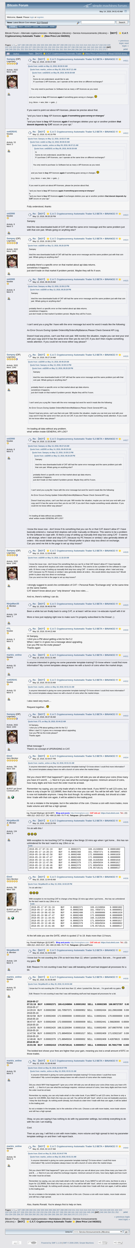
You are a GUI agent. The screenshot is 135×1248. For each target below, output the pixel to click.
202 (38, 45)
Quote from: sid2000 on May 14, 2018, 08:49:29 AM (48, 362)
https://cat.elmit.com (110, 813)
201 (34, 45)
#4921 (125, 61)
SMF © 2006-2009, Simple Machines (78, 1243)
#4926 (125, 356)
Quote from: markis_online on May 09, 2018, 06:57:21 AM (53, 69)
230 (42, 47)
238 (73, 47)
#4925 (125, 281)
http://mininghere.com (80, 813)
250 (14, 49)
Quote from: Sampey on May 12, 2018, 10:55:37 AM (48, 139)
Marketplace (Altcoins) (60, 33)
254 (30, 49)
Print (126, 49)
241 (84, 47)
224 (18, 47)
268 (84, 49)
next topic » (125, 44)
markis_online (14, 655)
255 (34, 49)
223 (14, 47)
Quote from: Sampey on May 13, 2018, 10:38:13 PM (48, 286)
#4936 (125, 878)
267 (81, 49)
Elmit (9, 756)
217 (97, 45)
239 (77, 47)
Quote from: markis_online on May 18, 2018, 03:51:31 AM (51, 687)
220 (109, 45)
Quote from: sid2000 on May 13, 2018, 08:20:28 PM (48, 246)
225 (22, 47)
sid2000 (11, 213)
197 (19, 45)
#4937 (125, 952)
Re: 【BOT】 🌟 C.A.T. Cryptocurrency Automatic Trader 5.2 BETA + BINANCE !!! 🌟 (77, 59)
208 (62, 45)
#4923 (125, 215)
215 (89, 45)
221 (7, 47)
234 (57, 47)
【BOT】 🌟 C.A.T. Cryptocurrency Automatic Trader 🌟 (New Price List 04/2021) (59, 1221)
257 (42, 49)
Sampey (11, 59)
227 (30, 47)
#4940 (125, 1148)
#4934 (125, 757)
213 (81, 45)
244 (96, 47)
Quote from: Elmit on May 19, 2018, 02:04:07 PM (47, 1068)
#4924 (125, 240)
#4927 (125, 440)
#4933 (125, 716)
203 (42, 45)
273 (104, 49)
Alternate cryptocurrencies (34, 33)
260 (53, 49)
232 (49, 47)
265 (73, 49)
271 (96, 49)
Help (21, 26)
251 (18, 49)
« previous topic (123, 42)
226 (26, 47)
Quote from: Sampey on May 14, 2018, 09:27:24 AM (48, 446)
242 (88, 47)
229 (38, 47)
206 (54, 45)
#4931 (125, 656)
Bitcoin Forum (12, 33)
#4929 (125, 605)
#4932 (125, 681)
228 (34, 47)
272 (100, 49)
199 (27, 45)
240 (81, 47)
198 (23, 45)
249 (10, 49)
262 (61, 49)
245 (100, 47)
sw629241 (12, 131)
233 (53, 47)
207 (58, 45)
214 (85, 45)
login (32, 17)
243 (92, 47)
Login (35, 26)
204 (46, 45)
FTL (9, 628)
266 (77, 49)
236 (65, 47)
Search (28, 26)
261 (57, 49)
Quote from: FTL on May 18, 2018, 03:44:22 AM (47, 721)
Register (44, 26)
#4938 (125, 979)
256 (38, 49)
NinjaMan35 (13, 603)
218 (101, 45)
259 (49, 49)
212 (77, 45)
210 (70, 45)
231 (46, 47)
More (52, 26)
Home (13, 26)
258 (46, 49)
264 (69, 49)
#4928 (125, 552)
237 (69, 47)
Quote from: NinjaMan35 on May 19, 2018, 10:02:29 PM (50, 884)
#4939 (125, 1062)
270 (92, 49)
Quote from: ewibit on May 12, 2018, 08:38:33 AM (48, 66)
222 (10, 47)
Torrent (44, 22)
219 (105, 45)
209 (66, 45)
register (40, 17)
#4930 (125, 630)
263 (65, 49)
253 (26, 49)
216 (93, 45)
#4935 (125, 822)
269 (88, 49)
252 (22, 49)
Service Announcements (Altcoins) (90, 33)
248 (7, 49)
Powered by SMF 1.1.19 (51, 1243)
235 (61, 47)
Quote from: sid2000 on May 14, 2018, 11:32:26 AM (48, 558)
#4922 (125, 133)
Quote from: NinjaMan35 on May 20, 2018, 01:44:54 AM (50, 984)
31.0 (38, 22)
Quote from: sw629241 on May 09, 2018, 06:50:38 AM (53, 73)
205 (50, 45)
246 (104, 47)
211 (73, 45)
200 (31, 45)
